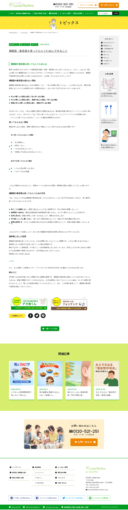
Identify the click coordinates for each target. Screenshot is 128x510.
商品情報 (54, 13)
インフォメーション (52, 507)
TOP (11, 13)
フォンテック (39, 473)
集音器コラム (14, 44)
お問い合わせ (62, 483)
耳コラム (34, 44)
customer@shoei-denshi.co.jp (98, 490)
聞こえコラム (25, 44)
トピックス (89, 13)
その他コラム (108, 60)
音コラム (106, 57)
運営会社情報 (77, 13)
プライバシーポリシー (33, 507)
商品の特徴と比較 (40, 13)
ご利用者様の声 (108, 48)
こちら (11, 261)
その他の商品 (39, 483)
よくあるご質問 (65, 13)
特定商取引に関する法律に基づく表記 (76, 507)
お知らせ (106, 63)
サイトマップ (16, 507)
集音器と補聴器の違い (23, 13)
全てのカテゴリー (109, 42)
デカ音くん (38, 478)
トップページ (16, 468)
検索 (116, 13)
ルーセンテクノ (13, 32)
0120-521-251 (86, 432)
